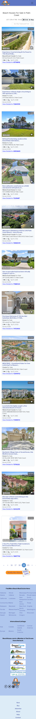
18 (19, 565)
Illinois (11, 593)
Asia (1, 627)
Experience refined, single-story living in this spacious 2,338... (16, 92)
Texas (29, 603)
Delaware (3, 606)
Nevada (22, 595)
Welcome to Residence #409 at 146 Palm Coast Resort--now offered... (16, 231)
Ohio (21, 613)
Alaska (2, 595)
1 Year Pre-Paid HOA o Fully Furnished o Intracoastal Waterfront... (16, 544)
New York (22, 606)
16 (12, 565)
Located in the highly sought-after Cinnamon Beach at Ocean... (14, 407)
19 (24, 565)
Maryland (12, 606)
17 (15, 565)
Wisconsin (30, 613)
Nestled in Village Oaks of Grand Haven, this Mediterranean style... (17, 453)
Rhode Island (31, 595)
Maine (11, 603)
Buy (18, 705)
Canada (11, 627)
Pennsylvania (31, 593)
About (18, 711)
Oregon (22, 615)
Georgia (2, 613)
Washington (31, 609)
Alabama (3, 593)
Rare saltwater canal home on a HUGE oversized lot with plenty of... (15, 187)
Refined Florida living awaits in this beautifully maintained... (14, 139)
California (3, 598)
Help (18, 714)
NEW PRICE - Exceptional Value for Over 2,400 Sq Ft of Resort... (16, 364)
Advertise (18, 708)
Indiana (11, 595)
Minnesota (12, 615)
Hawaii (2, 615)
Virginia (29, 606)
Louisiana (12, 598)
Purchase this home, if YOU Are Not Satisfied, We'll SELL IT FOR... (14, 317)
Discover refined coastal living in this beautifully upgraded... (15, 497)
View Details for (11, 62)
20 (28, 565)
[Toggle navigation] (32, 3)
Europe (2, 631)
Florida (2, 609)
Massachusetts (14, 609)
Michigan (12, 613)
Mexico (11, 631)
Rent (18, 702)
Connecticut (4, 603)
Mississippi (23, 593)
